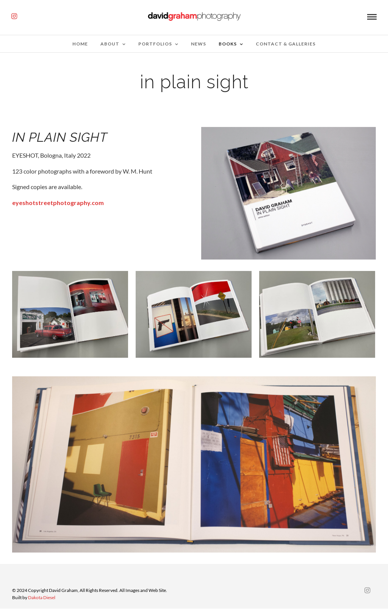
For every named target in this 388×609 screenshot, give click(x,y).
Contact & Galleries (286, 44)
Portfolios (155, 44)
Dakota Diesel (41, 597)
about (109, 44)
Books (228, 44)
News (198, 44)
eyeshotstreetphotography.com (58, 202)
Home (80, 44)
